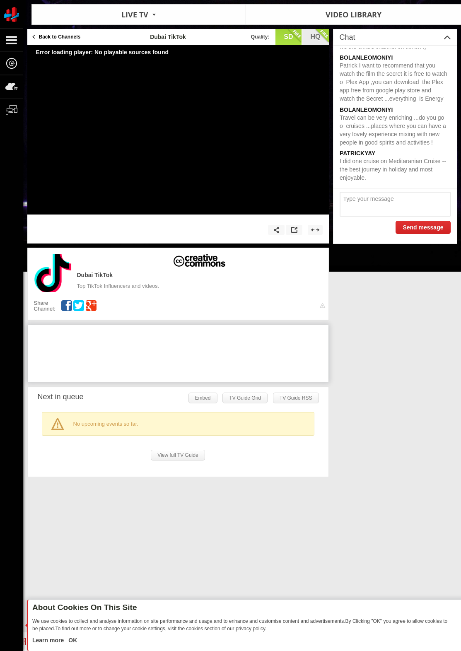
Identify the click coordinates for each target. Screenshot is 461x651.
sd (292, 36)
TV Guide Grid (245, 398)
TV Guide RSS (296, 398)
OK (72, 640)
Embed (203, 398)
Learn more (48, 640)
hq (320, 36)
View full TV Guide (177, 455)
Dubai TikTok (95, 275)
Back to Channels (60, 37)
